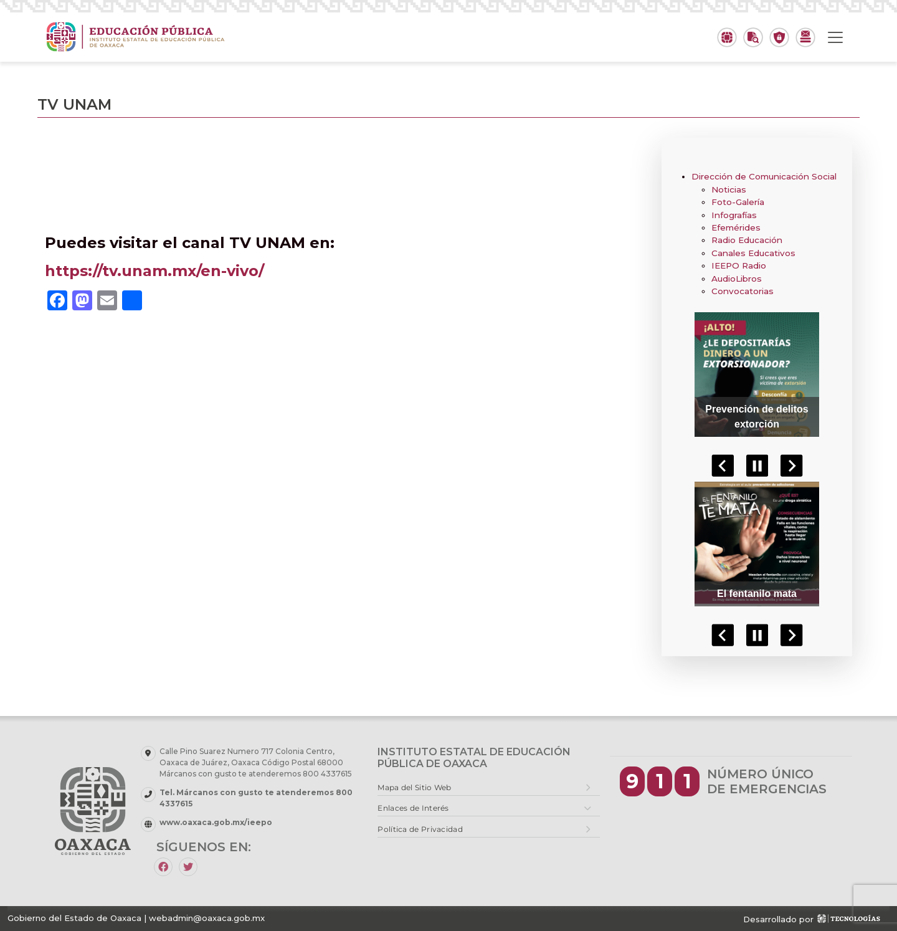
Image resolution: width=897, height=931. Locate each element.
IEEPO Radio (738, 265)
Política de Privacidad (420, 829)
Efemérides (736, 227)
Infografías (734, 215)
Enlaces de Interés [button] (412, 808)
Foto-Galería (737, 202)
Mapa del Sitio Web (414, 787)
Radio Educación (746, 240)
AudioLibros (736, 279)
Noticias (728, 189)
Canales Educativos (753, 253)
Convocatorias (742, 291)
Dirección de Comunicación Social (764, 176)
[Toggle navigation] (835, 37)
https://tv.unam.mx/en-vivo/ (154, 271)
